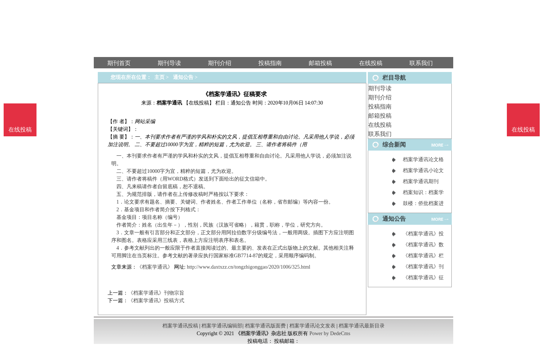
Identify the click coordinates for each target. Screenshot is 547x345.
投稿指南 (380, 106)
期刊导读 (380, 88)
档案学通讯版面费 (265, 326)
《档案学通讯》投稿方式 (156, 300)
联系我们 (380, 134)
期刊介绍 (380, 97)
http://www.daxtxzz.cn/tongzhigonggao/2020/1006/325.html (249, 267)
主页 (159, 77)
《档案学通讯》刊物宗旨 (156, 293)
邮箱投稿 (380, 116)
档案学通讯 (169, 103)
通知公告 (183, 77)
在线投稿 (380, 125)
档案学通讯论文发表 (312, 326)
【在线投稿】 (199, 103)
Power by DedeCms (329, 333)
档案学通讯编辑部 (221, 326)
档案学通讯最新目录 (362, 326)
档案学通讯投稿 (180, 326)
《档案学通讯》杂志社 (260, 333)
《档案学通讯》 (155, 267)
